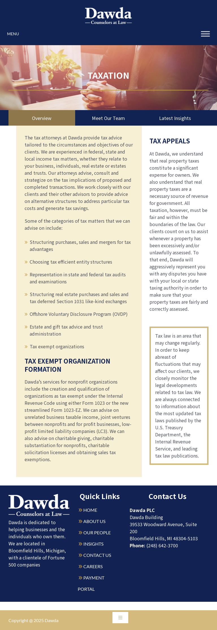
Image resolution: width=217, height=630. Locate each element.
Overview (42, 118)
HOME (90, 510)
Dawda (51, 620)
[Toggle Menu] (205, 33)
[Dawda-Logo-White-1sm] (39, 496)
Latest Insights (175, 118)
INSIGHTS (93, 543)
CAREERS (93, 566)
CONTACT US (97, 555)
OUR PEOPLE (97, 532)
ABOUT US (94, 521)
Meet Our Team (108, 118)
